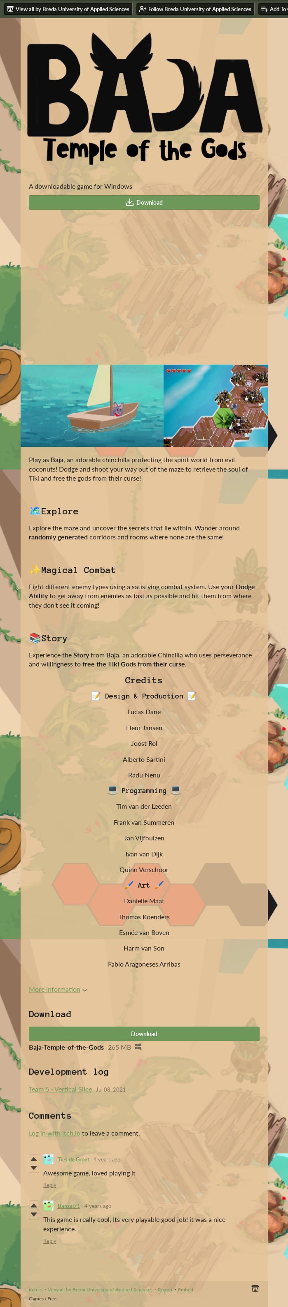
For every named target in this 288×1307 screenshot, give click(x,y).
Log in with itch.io (54, 1133)
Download (144, 202)
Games (36, 1298)
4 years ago (107, 1159)
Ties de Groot (73, 1159)
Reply (49, 1185)
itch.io (35, 1289)
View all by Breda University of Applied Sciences (100, 1289)
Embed (185, 1289)
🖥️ (112, 790)
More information (58, 989)
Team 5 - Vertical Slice (60, 1089)
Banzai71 (69, 1206)
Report (165, 1289)
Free (51, 1298)
